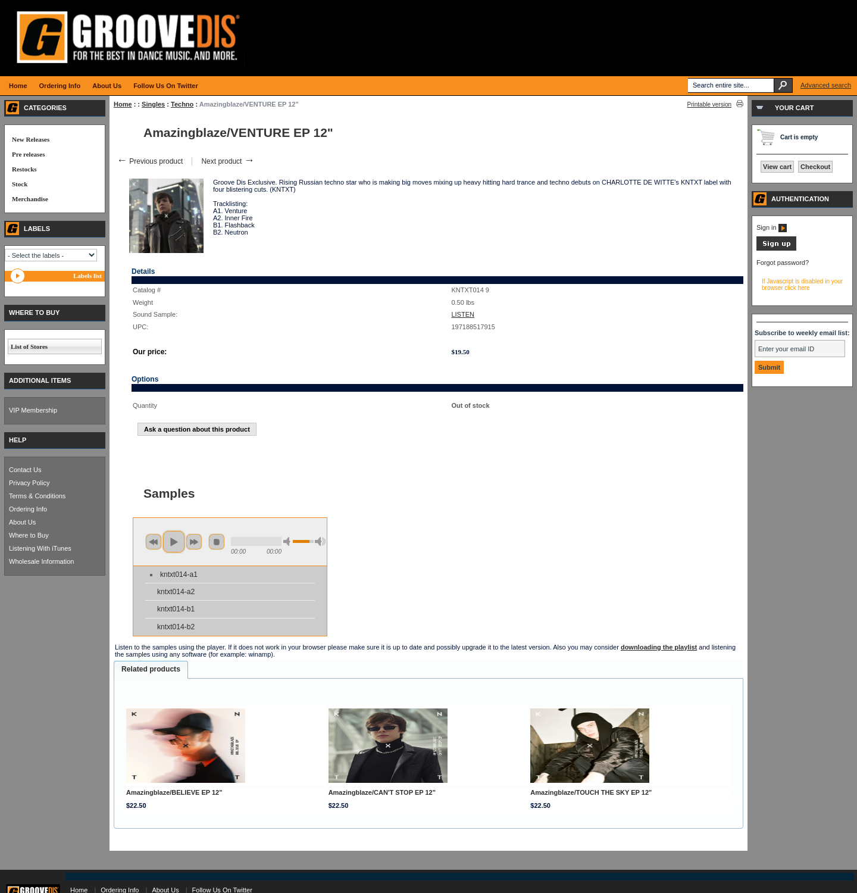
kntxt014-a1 (179, 574)
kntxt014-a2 (176, 592)
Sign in (771, 227)
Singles (153, 104)
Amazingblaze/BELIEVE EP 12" (174, 792)
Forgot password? (782, 262)
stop (216, 541)
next (194, 541)
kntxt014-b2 (176, 627)
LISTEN (462, 314)
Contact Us (25, 469)
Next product (227, 161)
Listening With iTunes (40, 548)
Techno (182, 104)
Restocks (24, 169)
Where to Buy (29, 535)
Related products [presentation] (150, 669)
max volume (320, 541)
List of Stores (29, 346)
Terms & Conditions (37, 495)
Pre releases (28, 154)
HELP (17, 440)
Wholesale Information (41, 561)
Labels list (87, 275)
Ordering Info (28, 509)
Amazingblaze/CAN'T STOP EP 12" (382, 792)
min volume (288, 541)
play (174, 542)
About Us (22, 522)
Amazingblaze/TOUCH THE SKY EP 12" (591, 792)
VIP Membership (33, 410)
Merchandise (30, 198)
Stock (19, 184)
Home (123, 104)
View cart (777, 166)
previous (153, 541)
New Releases (30, 139)
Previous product (150, 161)
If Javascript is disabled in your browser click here (802, 284)
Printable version (709, 104)
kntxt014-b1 (176, 609)
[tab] (151, 670)
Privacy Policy (29, 482)
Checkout (815, 166)
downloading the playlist (659, 647)
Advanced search (825, 85)
